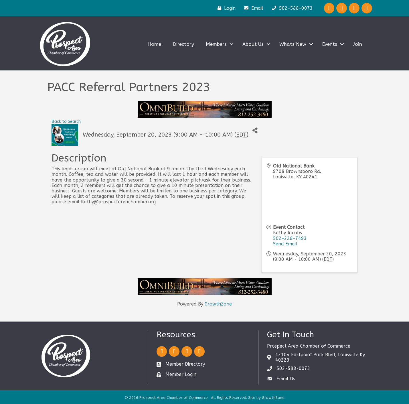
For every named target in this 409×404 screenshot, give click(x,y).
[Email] (252, 8)
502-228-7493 (290, 238)
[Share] (254, 130)
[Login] (225, 8)
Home (154, 44)
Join (357, 44)
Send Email (285, 244)
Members (216, 44)
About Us (253, 44)
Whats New (292, 44)
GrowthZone (218, 304)
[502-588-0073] (291, 8)
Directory (183, 44)
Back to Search (66, 121)
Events (329, 44)
